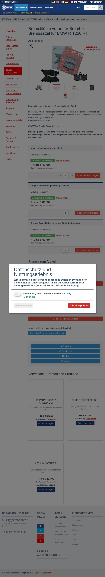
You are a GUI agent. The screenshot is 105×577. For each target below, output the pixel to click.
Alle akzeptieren (79, 305)
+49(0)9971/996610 (11, 2)
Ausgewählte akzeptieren (23, 305)
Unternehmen (36, 7)
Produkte (21, 7)
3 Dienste (28, 296)
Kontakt (49, 7)
